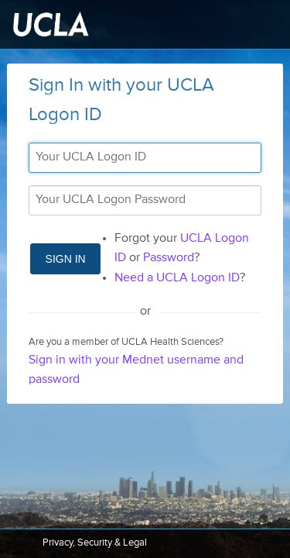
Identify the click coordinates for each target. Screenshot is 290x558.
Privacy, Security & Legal (95, 543)
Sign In (66, 259)
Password (168, 258)
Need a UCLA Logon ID (177, 278)
